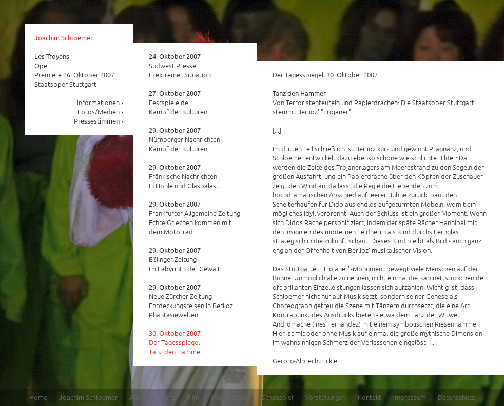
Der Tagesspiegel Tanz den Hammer (176, 342)
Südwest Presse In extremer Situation (180, 65)
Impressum (409, 397)
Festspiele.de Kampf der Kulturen (178, 102)
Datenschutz (456, 397)
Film (193, 397)
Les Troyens (51, 56)
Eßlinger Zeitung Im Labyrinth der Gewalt (184, 259)
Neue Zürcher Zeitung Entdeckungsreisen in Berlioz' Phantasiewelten (192, 300)
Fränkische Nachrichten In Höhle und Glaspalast (184, 176)
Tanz (168, 397)
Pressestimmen (99, 120)
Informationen (100, 102)
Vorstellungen (325, 397)
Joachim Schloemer (63, 37)
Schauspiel (277, 397)
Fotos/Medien (100, 111)
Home (38, 397)
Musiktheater (230, 397)
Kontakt (369, 397)
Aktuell (139, 397)
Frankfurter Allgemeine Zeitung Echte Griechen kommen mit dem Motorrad (194, 217)
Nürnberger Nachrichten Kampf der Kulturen (184, 139)
